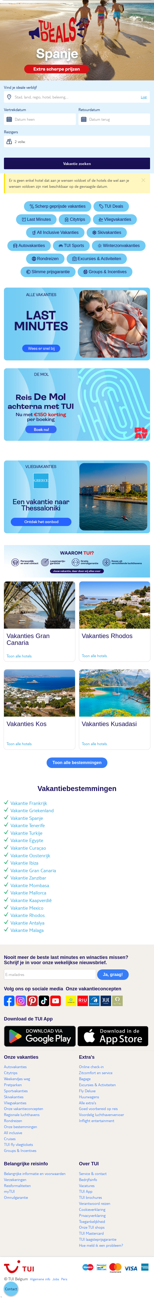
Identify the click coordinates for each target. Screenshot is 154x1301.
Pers (64, 1279)
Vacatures (87, 1185)
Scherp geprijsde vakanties (58, 206)
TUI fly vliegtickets (18, 1144)
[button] (11, 1289)
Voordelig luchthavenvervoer (101, 1114)
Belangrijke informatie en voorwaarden (35, 1173)
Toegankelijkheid (92, 1221)
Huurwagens (89, 1096)
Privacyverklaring (92, 1215)
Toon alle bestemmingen (76, 762)
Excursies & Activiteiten (96, 258)
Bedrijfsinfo (88, 1179)
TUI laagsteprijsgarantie (97, 1239)
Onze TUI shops (92, 1227)
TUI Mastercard (91, 1233)
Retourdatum (89, 109)
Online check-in (91, 1066)
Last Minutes (36, 219)
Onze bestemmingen (20, 1126)
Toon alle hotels (19, 656)
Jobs (55, 1279)
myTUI (9, 1191)
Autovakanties (29, 245)
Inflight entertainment (96, 1120)
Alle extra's (87, 1102)
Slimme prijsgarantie (48, 272)
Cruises (10, 1138)
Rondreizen (45, 258)
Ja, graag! (113, 974)
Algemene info (40, 1279)
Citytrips (74, 219)
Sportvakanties (16, 1090)
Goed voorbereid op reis (98, 1108)
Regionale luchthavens (21, 1114)
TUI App (85, 1191)
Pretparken (13, 1084)
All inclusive (13, 1132)
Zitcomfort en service (95, 1072)
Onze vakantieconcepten (23, 1108)
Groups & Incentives (105, 272)
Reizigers (11, 131)
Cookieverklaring (92, 1209)
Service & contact (93, 1173)
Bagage (85, 1078)
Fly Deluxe (87, 1090)
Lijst (144, 97)
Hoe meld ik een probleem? (101, 1245)
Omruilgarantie (16, 1197)
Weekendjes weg (17, 1078)
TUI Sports (71, 245)
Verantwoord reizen (94, 1203)
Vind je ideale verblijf (20, 87)
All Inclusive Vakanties (55, 232)
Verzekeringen (15, 1179)
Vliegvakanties (115, 219)
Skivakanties (106, 232)
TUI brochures (90, 1197)
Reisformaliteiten (17, 1185)
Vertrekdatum (15, 109)
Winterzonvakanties (119, 245)
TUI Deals (111, 206)
